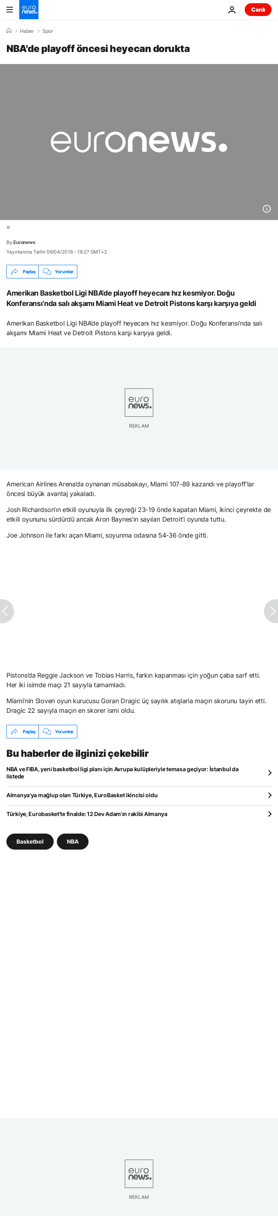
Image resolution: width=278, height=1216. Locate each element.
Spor (47, 31)
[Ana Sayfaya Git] (28, 9)
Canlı (258, 9)
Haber (27, 31)
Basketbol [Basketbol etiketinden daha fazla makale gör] (30, 841)
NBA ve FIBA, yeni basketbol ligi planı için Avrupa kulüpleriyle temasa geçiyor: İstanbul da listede (122, 773)
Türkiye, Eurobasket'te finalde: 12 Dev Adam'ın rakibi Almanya (86, 813)
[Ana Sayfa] (8, 31)
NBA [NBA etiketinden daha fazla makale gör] (73, 841)
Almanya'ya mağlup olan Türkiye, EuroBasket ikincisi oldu (81, 795)
